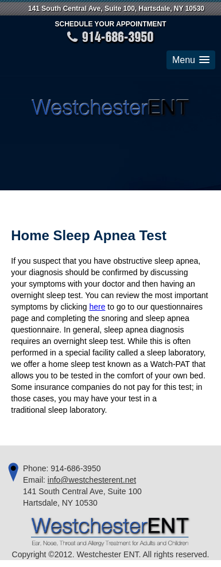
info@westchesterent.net (92, 479)
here (97, 306)
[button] (190, 59)
